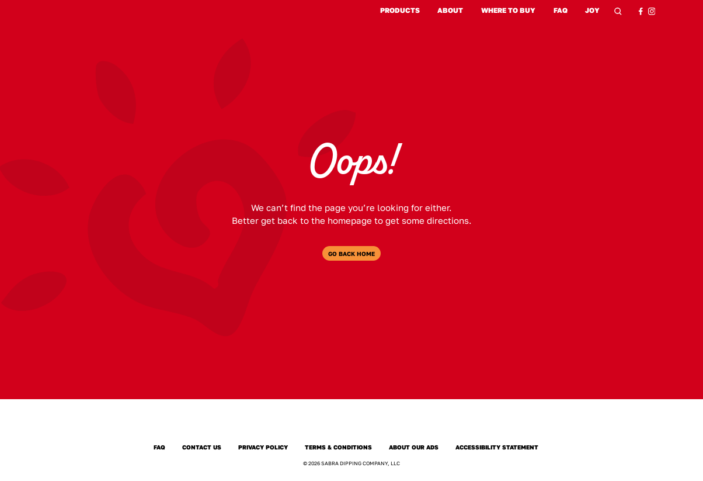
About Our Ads (413, 447)
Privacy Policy (263, 447)
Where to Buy (508, 10)
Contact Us (201, 447)
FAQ (561, 10)
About (450, 10)
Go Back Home (351, 253)
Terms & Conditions (338, 447)
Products (400, 10)
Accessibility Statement (497, 447)
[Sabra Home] (351, 424)
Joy (593, 12)
